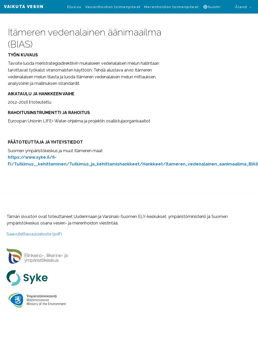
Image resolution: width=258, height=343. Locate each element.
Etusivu (74, 7)
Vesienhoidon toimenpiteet (113, 7)
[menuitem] (74, 7)
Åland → (243, 7)
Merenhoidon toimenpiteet (171, 7)
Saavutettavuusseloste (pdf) (34, 234)
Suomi (214, 7)
